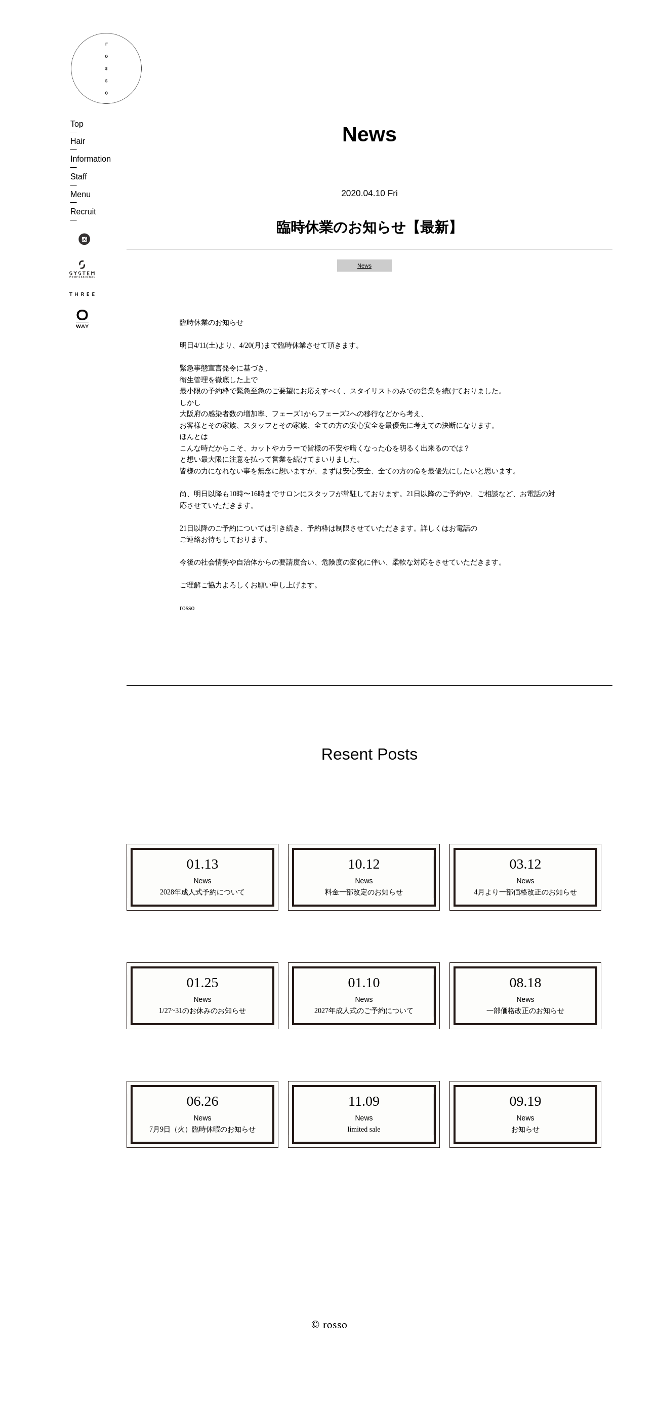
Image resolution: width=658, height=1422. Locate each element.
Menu (80, 194)
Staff (78, 176)
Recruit (83, 211)
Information (90, 159)
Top (77, 124)
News (364, 266)
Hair (77, 141)
